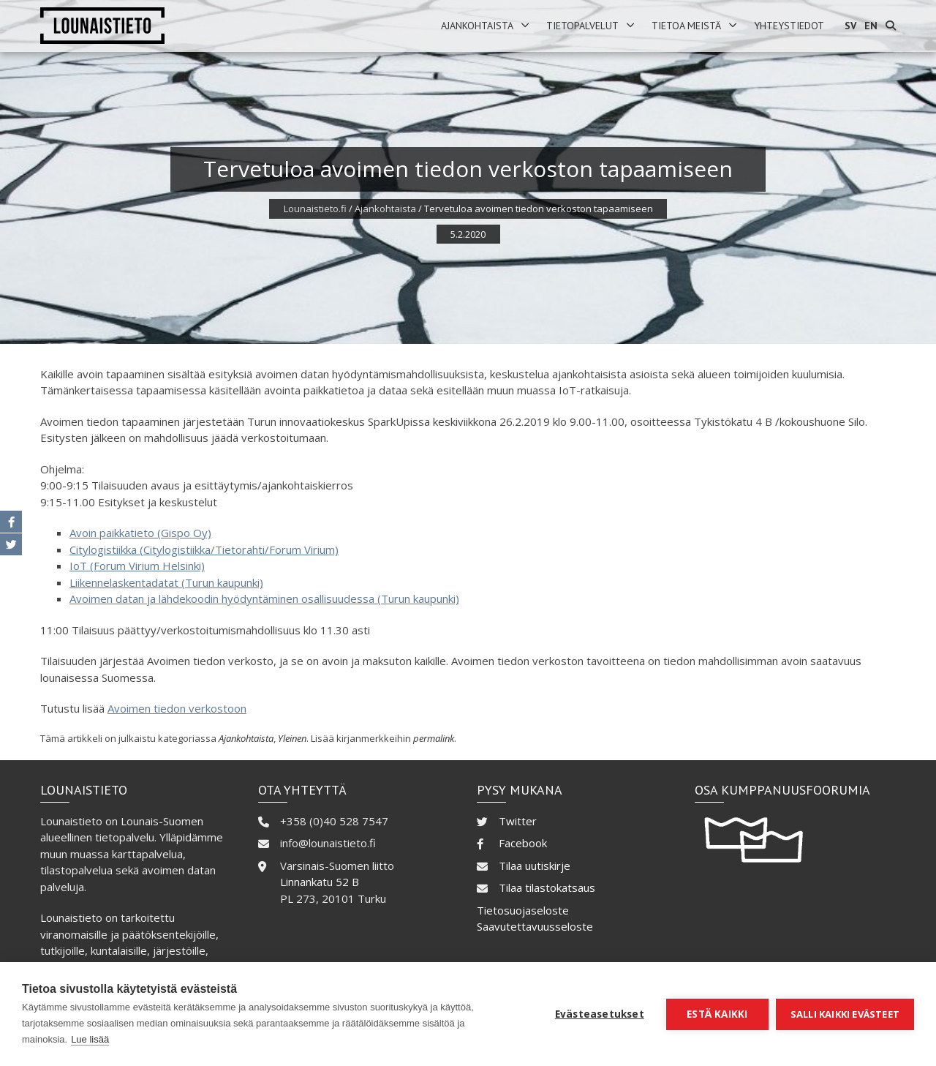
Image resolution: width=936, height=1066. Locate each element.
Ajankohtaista (477, 25)
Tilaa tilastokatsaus (547, 887)
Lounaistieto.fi (315, 208)
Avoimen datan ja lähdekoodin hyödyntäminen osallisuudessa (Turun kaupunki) (264, 598)
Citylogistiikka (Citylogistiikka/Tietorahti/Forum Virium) (204, 549)
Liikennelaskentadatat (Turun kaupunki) (166, 582)
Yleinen (292, 738)
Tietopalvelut (582, 25)
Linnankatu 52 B (319, 881)
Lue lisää (90, 1039)
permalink (433, 738)
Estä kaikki (717, 1014)
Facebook (523, 843)
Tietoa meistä (686, 25)
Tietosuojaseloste (523, 910)
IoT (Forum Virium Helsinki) (137, 565)
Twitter (518, 821)
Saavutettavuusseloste (535, 926)
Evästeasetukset (599, 1014)
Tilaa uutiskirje (534, 865)
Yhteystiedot (789, 25)
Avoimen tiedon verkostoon (176, 708)
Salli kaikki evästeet (844, 1014)
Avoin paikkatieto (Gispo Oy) (140, 532)
